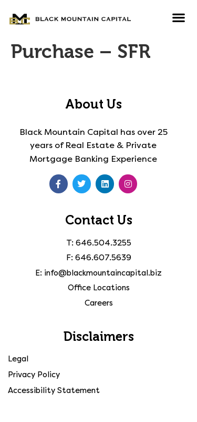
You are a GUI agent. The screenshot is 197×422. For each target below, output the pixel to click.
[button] (178, 17)
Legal (18, 359)
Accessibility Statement (54, 390)
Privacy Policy (34, 374)
